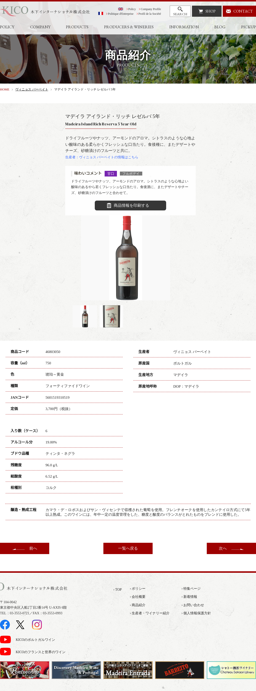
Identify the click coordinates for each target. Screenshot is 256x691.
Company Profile (151, 9)
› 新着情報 (189, 597)
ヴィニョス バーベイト (31, 89)
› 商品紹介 (137, 605)
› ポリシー (137, 588)
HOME (4, 89)
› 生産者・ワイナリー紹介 (150, 613)
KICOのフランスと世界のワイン (40, 652)
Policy (132, 9)
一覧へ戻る (128, 548)
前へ (33, 548)
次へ (223, 548)
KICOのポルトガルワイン (35, 640)
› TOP (117, 589)
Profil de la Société (149, 13)
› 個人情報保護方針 (196, 613)
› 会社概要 (137, 597)
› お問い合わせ (192, 605)
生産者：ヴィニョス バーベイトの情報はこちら (102, 157)
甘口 (110, 174)
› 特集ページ (191, 588)
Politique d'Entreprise (121, 13)
